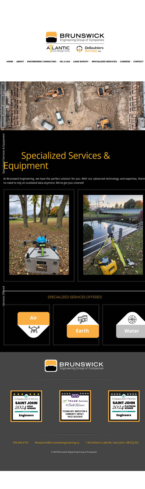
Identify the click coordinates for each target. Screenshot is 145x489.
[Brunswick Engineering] (75, 43)
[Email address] (55, 442)
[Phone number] (19, 442)
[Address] (110, 442)
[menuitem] (10, 61)
